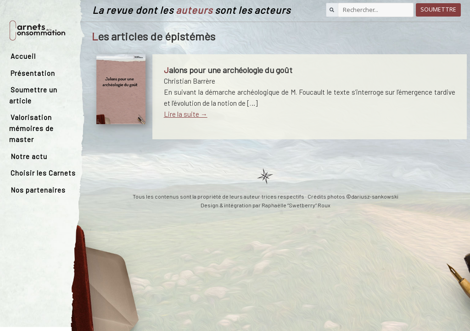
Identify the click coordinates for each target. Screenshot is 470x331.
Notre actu (29, 156)
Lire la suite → (185, 114)
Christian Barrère (189, 81)
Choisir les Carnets (43, 173)
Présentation (33, 73)
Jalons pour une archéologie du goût (228, 70)
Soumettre (438, 9)
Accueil (23, 56)
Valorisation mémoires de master (31, 128)
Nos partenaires (38, 190)
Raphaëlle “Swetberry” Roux (296, 205)
